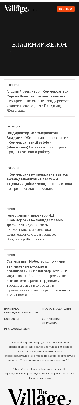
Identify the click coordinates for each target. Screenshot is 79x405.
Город (11, 208)
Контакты (11, 318)
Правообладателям (51, 308)
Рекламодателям (14, 329)
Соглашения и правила (51, 320)
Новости (13, 85)
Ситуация (13, 126)
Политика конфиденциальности (14, 310)
